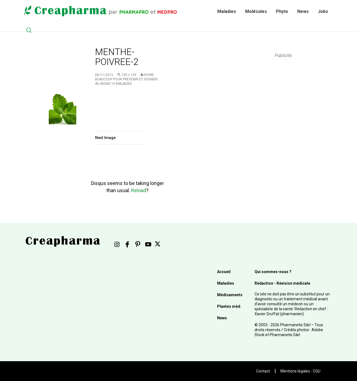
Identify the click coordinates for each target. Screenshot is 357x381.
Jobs (323, 11)
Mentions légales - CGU (300, 371)
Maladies (226, 11)
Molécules (256, 11)
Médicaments (229, 295)
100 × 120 (128, 75)
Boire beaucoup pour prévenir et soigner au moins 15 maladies (126, 79)
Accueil (224, 272)
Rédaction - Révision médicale (282, 283)
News (303, 11)
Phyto (282, 11)
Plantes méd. (229, 306)
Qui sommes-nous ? (273, 272)
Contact (263, 371)
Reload (138, 190)
